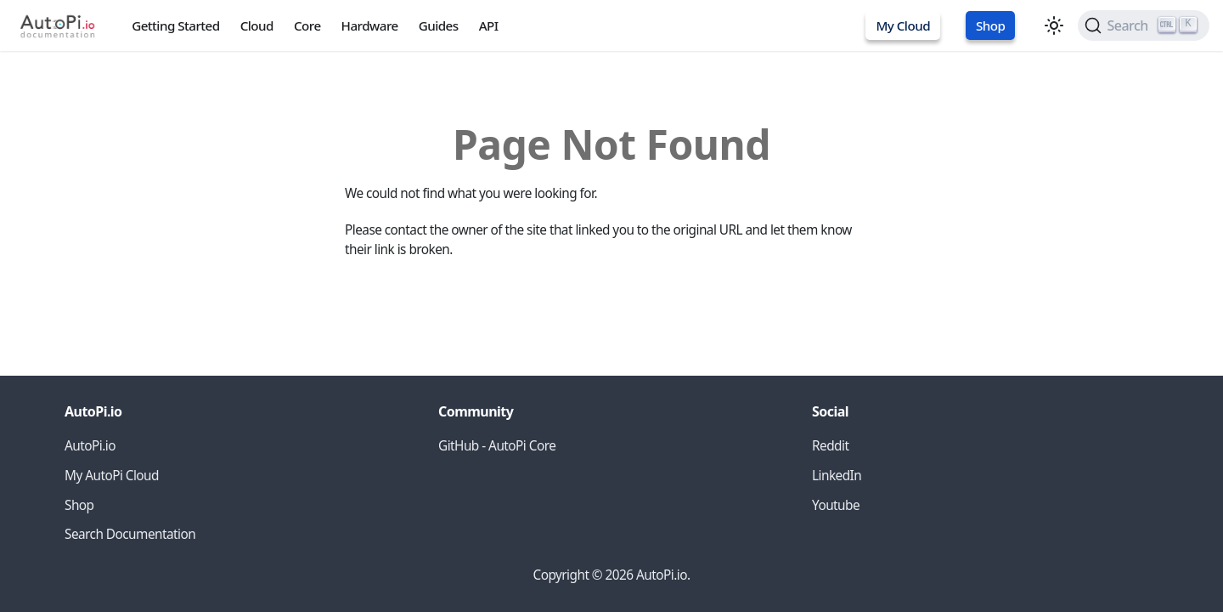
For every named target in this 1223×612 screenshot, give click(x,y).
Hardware (369, 25)
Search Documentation (130, 534)
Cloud (256, 25)
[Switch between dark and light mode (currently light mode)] (1054, 25)
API (489, 25)
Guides (439, 25)
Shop (990, 25)
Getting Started (176, 25)
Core (307, 25)
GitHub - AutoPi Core (496, 446)
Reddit (830, 446)
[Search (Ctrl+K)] (1143, 25)
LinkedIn (836, 475)
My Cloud (903, 25)
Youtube (835, 505)
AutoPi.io (90, 446)
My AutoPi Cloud (112, 475)
